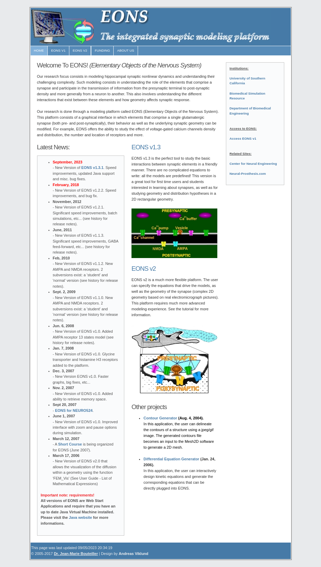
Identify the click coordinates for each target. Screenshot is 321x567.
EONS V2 (80, 50)
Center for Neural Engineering (253, 163)
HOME (39, 50)
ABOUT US (125, 50)
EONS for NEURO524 (73, 410)
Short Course (70, 444)
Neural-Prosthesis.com (248, 173)
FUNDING (102, 50)
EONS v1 (58, 50)
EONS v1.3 (145, 147)
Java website (80, 517)
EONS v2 (143, 268)
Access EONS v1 (243, 138)
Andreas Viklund (133, 554)
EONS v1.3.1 (92, 167)
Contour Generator (160, 418)
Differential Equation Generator (171, 459)
